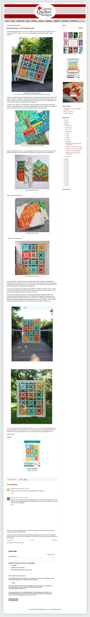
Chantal (13, 488)
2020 (65, 165)
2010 (65, 185)
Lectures (41, 20)
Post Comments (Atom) (18, 542)
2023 (65, 159)
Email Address (13, 556)
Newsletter (14, 565)
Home (7, 20)
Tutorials (34, 20)
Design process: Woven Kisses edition (74, 146)
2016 (65, 173)
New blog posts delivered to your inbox (21, 569)
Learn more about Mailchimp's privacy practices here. (23, 595)
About (12, 20)
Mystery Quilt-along (34, 428)
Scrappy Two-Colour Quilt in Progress (73, 148)
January (67, 156)
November (67, 127)
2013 (65, 179)
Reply (12, 493)
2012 (65, 181)
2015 (65, 175)
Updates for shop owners (18, 567)
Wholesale (48, 20)
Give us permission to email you (17, 575)
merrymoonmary (47, 609)
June (66, 135)
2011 (65, 183)
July (66, 133)
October (67, 129)
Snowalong (74, 20)
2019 (65, 167)
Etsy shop (34, 470)
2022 (65, 161)
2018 (65, 169)
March (67, 139)
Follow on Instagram (68, 113)
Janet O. (13, 497)
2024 (65, 124)
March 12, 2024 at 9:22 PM (22, 497)
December (67, 125)
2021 (65, 163)
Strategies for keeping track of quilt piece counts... (73, 144)
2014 (65, 177)
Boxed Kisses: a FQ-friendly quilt (72, 150)
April (66, 137)
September (68, 131)
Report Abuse (66, 189)
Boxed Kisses (25, 33)
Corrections (65, 20)
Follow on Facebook (68, 111)
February (67, 141)
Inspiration (57, 20)
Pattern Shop (20, 20)
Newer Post (10, 540)
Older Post (54, 540)
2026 (65, 120)
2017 (65, 171)
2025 (65, 122)
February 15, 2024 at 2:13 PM (22, 488)
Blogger (59, 609)
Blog (28, 20)
